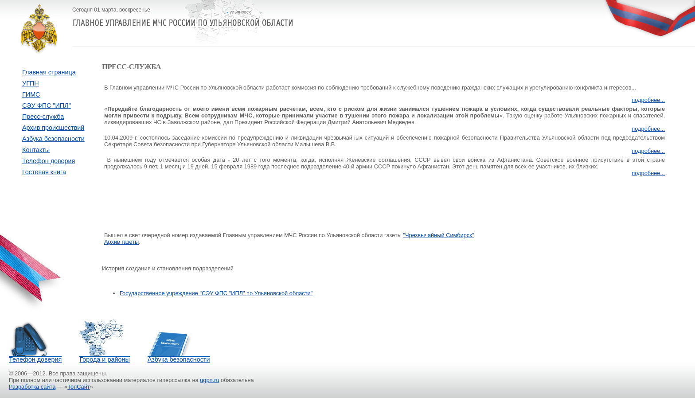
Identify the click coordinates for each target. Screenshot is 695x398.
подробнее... (648, 100)
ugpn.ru (209, 380)
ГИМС (31, 94)
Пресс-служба (43, 116)
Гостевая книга (44, 172)
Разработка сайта (32, 386)
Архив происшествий (53, 127)
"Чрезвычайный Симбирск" (438, 235)
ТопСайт (78, 386)
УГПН (30, 83)
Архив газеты (121, 241)
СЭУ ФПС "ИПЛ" (46, 105)
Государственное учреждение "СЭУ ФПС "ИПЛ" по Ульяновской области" (216, 293)
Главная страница (49, 72)
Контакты (36, 149)
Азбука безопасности (53, 138)
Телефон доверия (48, 160)
